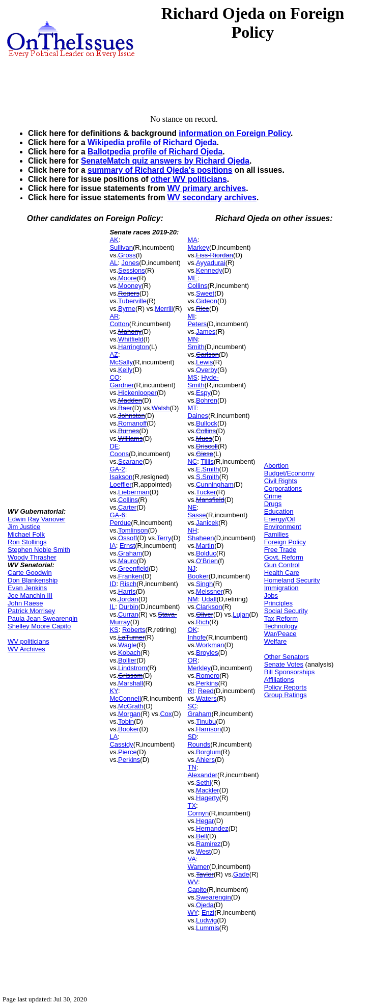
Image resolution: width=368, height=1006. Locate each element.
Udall (209, 599)
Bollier (127, 660)
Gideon (206, 301)
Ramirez (208, 844)
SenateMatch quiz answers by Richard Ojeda (165, 160)
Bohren (206, 400)
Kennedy (209, 270)
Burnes (128, 431)
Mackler (207, 790)
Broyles (207, 652)
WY (192, 912)
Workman (210, 645)
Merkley (199, 668)
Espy (203, 392)
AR (114, 316)
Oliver (204, 614)
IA (112, 545)
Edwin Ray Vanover (36, 519)
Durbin (128, 607)
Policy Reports (285, 687)
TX (191, 805)
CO (114, 377)
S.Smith (207, 477)
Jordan (128, 599)
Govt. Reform (283, 557)
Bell (201, 836)
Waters (206, 698)
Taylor (205, 874)
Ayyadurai (210, 263)
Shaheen (200, 538)
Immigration (281, 588)
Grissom (130, 675)
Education (279, 511)
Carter (127, 507)
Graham (130, 553)
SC (191, 706)
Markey (198, 247)
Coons (119, 454)
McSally (121, 362)
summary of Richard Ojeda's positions (160, 170)
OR (192, 660)
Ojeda (205, 905)
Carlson (207, 354)
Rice (202, 308)
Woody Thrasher (32, 557)
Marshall (130, 683)
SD (191, 736)
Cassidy (121, 744)
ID (112, 584)
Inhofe (196, 637)
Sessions (131, 270)
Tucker (206, 492)
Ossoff (127, 538)
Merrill (164, 308)
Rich (202, 622)
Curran (128, 614)
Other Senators (286, 656)
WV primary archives (206, 188)
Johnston (131, 415)
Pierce (127, 752)
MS (192, 377)
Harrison (208, 729)
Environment (282, 527)
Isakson (120, 477)
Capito (197, 889)
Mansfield (210, 500)
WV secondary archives (212, 197)
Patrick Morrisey (31, 611)
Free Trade (280, 549)
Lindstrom (132, 668)
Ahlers (205, 759)
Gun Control (282, 565)
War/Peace (280, 634)
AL (113, 263)
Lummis (207, 928)
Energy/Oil (279, 519)
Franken (130, 576)
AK (113, 240)
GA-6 (117, 515)
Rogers (128, 293)
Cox (166, 714)
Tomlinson (133, 530)
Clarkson (209, 607)
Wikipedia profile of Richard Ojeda (152, 142)
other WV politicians (189, 179)
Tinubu (206, 721)
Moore (127, 278)
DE (114, 446)
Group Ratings (285, 695)
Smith (195, 347)
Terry (164, 538)
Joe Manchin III (30, 595)
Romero (207, 675)
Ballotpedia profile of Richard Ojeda (155, 151)
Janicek (207, 522)
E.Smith (207, 469)
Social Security (286, 611)
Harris (127, 591)
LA (113, 736)
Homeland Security (292, 580)
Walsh (161, 408)
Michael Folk (26, 534)
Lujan (241, 614)
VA (191, 859)
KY (113, 691)
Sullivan (121, 247)
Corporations (283, 488)
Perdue (120, 522)
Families (276, 534)
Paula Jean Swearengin (42, 618)
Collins (128, 500)
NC (192, 461)
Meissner (209, 591)
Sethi (203, 782)
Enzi (208, 912)
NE (191, 507)
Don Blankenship (33, 580)
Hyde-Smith (202, 381)
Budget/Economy (289, 473)
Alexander (202, 775)
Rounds (198, 744)
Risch (128, 584)
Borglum (208, 752)
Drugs (273, 504)
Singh (204, 584)
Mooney (129, 285)
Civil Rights (280, 481)
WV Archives (26, 649)
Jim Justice (24, 527)
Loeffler (120, 484)
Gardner (121, 385)
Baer (125, 408)
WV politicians (28, 641)
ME (192, 278)
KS (113, 629)
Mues (204, 438)
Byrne (126, 308)
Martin (205, 545)
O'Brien (207, 561)
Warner (198, 866)
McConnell (124, 698)
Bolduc (206, 553)
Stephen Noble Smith (39, 549)
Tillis (207, 461)
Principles (278, 603)
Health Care (281, 572)
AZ (113, 354)
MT (191, 408)
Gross (127, 255)
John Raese (25, 603)
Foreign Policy (285, 542)
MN (192, 339)
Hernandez (212, 828)
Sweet (205, 293)
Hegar (205, 821)
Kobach (129, 652)
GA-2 (117, 469)
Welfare (275, 641)
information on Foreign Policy (235, 133)
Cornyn (198, 813)
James (205, 331)
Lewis (204, 362)
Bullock (206, 423)
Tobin (126, 721)
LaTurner (131, 637)
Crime (273, 496)
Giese (204, 454)
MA (192, 240)
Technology (281, 626)
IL (112, 607)
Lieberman (133, 492)
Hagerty (207, 798)
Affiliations (279, 679)
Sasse (196, 515)
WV (192, 882)
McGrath (131, 706)
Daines (197, 415)
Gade (241, 874)
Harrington (133, 347)
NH (192, 530)
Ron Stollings (27, 542)
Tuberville (132, 301)
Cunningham (215, 484)
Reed (206, 691)
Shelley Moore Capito (39, 626)
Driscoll (207, 446)
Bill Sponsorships (289, 672)
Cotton (119, 324)
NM (192, 599)
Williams (130, 438)
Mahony (129, 331)
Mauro (127, 561)
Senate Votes (283, 664)
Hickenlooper (137, 392)
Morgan (129, 714)
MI (190, 316)
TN (191, 767)
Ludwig (206, 920)
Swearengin (213, 897)
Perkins (129, 759)
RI (190, 691)
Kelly (125, 370)
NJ (191, 568)
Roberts (134, 629)
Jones (130, 263)
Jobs (271, 595)
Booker (128, 729)
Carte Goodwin (30, 572)
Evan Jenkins (27, 588)
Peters (197, 324)
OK (192, 629)
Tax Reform (281, 618)
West (203, 851)
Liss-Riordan (214, 255)
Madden (130, 400)
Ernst (127, 545)
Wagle (127, 645)
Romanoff (132, 423)
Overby (206, 370)
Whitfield (131, 339)
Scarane (130, 461)
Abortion (276, 465)
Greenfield (133, 568)
